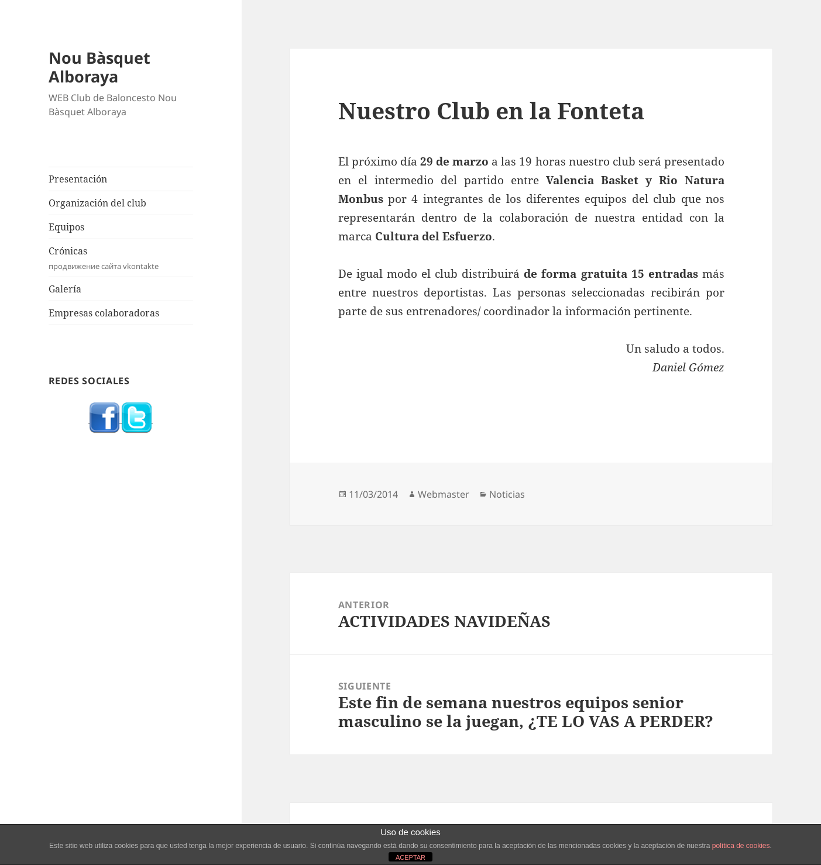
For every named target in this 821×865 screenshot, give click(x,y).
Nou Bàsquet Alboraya (99, 67)
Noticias (507, 494)
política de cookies (741, 846)
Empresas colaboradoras (104, 312)
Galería (65, 288)
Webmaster (443, 494)
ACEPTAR (410, 857)
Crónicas (121, 258)
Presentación (78, 179)
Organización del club (97, 203)
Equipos (66, 226)
